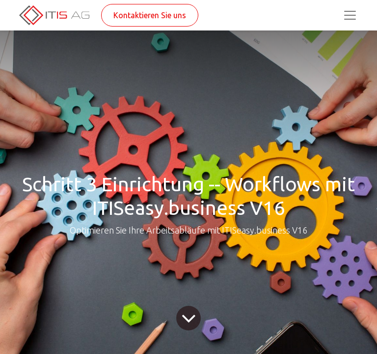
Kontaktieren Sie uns (149, 15)
